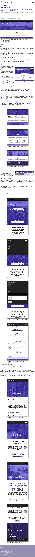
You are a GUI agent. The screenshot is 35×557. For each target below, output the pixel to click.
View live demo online (5, 41)
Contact (2, 548)
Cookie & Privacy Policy (5, 555)
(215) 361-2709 (3, 550)
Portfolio (2, 546)
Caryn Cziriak (9, 2)
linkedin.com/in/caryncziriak (6, 552)
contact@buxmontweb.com (6, 551)
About (1, 547)
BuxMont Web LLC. (4, 13)
